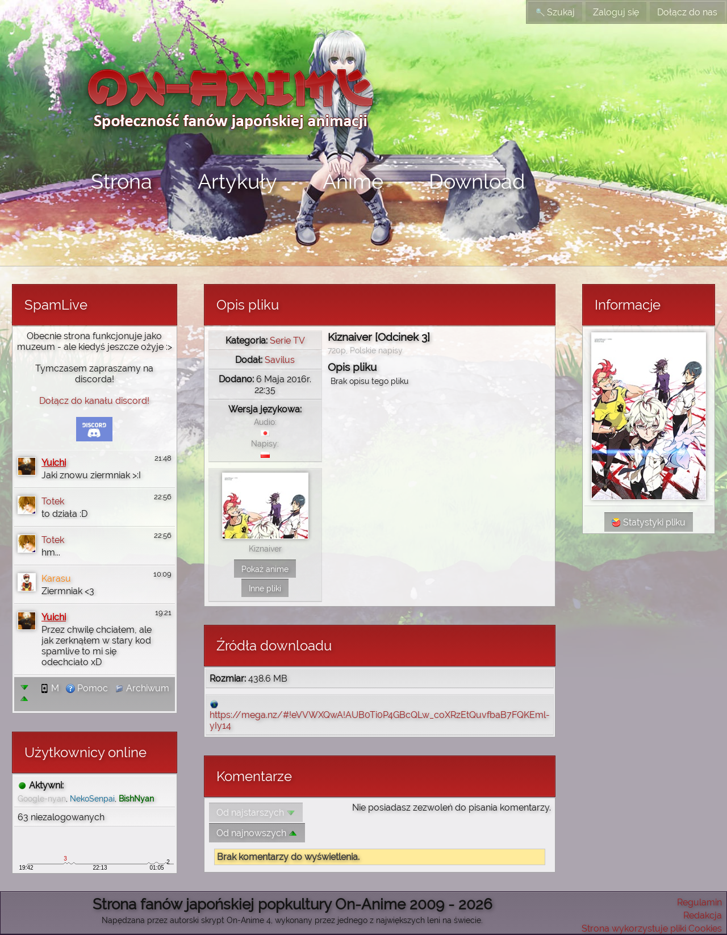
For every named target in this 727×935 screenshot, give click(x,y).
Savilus (280, 359)
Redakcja (702, 915)
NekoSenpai (92, 798)
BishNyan (136, 798)
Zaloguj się (616, 12)
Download (477, 181)
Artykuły (237, 181)
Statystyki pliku (649, 522)
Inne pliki (265, 588)
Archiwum (142, 688)
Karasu (56, 578)
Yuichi (53, 462)
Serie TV (287, 340)
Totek (52, 501)
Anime (353, 181)
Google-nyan (42, 798)
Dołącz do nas (687, 12)
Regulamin (699, 902)
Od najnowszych (257, 833)
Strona (121, 181)
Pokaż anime (265, 569)
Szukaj (555, 12)
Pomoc (87, 688)
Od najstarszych (255, 812)
